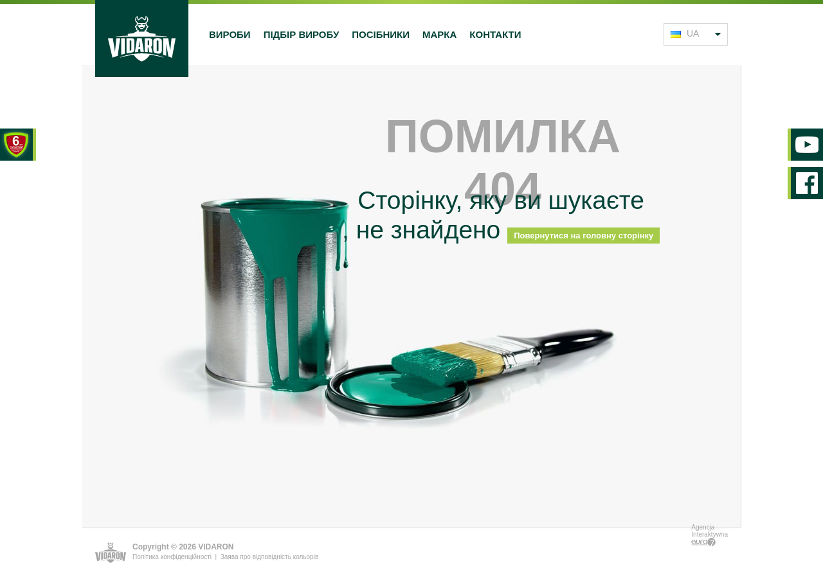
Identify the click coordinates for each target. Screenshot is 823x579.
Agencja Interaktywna (709, 535)
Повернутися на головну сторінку (583, 235)
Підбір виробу (301, 34)
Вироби (230, 34)
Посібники (381, 34)
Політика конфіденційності (172, 556)
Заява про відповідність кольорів (269, 556)
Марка (439, 34)
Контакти (495, 34)
